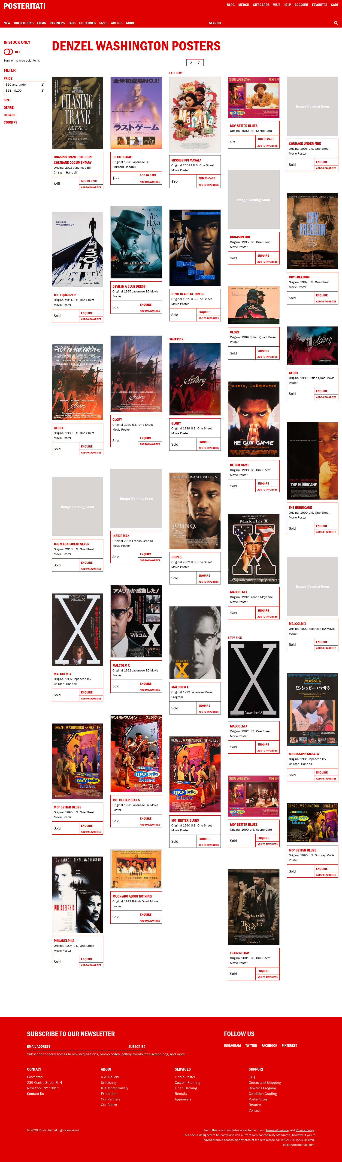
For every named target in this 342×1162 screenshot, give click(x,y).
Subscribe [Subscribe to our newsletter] (136, 1046)
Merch (243, 4)
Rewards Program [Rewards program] (262, 1088)
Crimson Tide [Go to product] (240, 237)
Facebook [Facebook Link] (269, 1045)
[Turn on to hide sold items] (8, 52)
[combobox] (273, 23)
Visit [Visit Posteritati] (276, 4)
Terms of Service (277, 1130)
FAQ (252, 1077)
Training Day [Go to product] (240, 953)
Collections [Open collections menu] (23, 23)
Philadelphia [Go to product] (64, 940)
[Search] (336, 23)
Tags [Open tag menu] (72, 23)
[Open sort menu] (195, 62)
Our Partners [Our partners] (110, 1099)
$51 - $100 (13, 90)
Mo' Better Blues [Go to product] (243, 125)
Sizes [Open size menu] (103, 23)
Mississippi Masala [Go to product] (186, 160)
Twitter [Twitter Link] (251, 1045)
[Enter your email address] (86, 1046)
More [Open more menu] (130, 23)
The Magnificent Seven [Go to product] (71, 544)
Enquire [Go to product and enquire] (322, 162)
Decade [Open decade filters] (9, 114)
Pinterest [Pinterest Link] (289, 1045)
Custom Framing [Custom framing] (187, 1082)
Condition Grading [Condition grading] (263, 1093)
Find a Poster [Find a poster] (185, 1077)
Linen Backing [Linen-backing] (186, 1088)
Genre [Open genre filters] (9, 107)
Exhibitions (109, 1093)
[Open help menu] (287, 4)
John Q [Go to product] (176, 557)
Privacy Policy (305, 1130)
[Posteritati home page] (24, 6)
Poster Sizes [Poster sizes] (258, 1099)
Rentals (181, 1093)
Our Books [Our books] (109, 1104)
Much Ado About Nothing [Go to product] (132, 896)
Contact (254, 1110)
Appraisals (183, 1099)
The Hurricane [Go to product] (300, 507)
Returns (255, 1104)
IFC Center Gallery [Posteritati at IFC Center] (114, 1088)
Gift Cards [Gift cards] (261, 4)
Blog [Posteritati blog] (231, 4)
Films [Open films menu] (41, 23)
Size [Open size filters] (7, 100)
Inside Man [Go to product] (121, 535)
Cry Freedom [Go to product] (299, 277)
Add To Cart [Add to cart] (89, 181)
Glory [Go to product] (234, 332)
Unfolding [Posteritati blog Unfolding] (108, 1082)
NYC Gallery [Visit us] (110, 1077)
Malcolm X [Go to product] (238, 592)
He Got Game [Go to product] (122, 157)
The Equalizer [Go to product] (65, 294)
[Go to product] (77, 113)
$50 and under (16, 84)
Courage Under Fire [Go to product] (305, 143)
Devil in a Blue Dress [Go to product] (128, 286)
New (7, 23)
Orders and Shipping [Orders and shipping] (265, 1082)
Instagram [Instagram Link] (232, 1045)
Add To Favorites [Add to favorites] (91, 187)
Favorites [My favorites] (319, 4)
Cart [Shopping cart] (334, 4)
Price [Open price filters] (8, 78)
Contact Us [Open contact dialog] (35, 1093)
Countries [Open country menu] (87, 23)
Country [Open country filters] (10, 122)
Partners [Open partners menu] (57, 23)
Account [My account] (301, 4)
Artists (116, 23)
